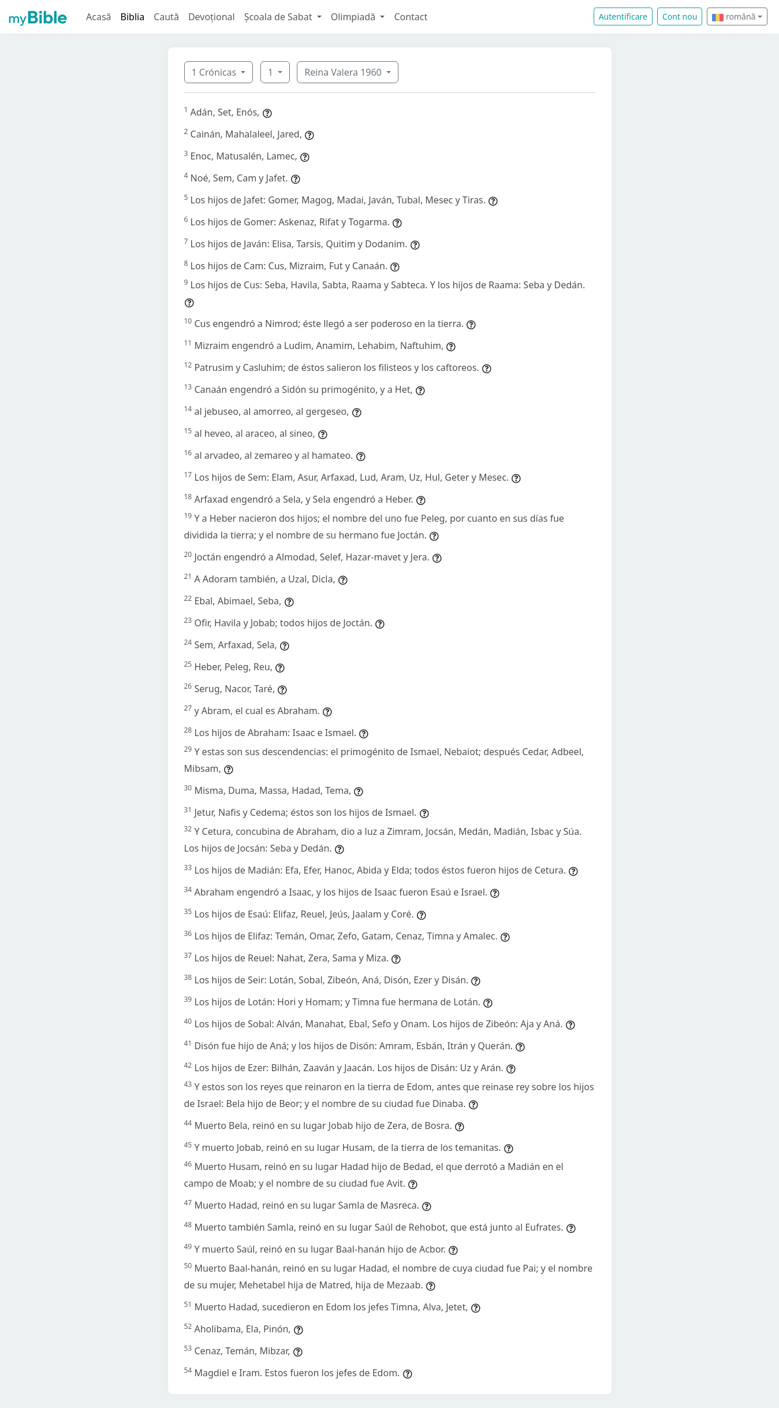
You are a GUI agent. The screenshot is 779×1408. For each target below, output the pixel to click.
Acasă (98, 16)
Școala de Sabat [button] (279, 16)
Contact (410, 16)
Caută (166, 16)
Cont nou (679, 16)
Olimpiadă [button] (354, 16)
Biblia (133, 16)
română (733, 16)
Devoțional (211, 16)
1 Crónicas (215, 72)
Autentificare (623, 16)
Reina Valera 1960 (344, 72)
